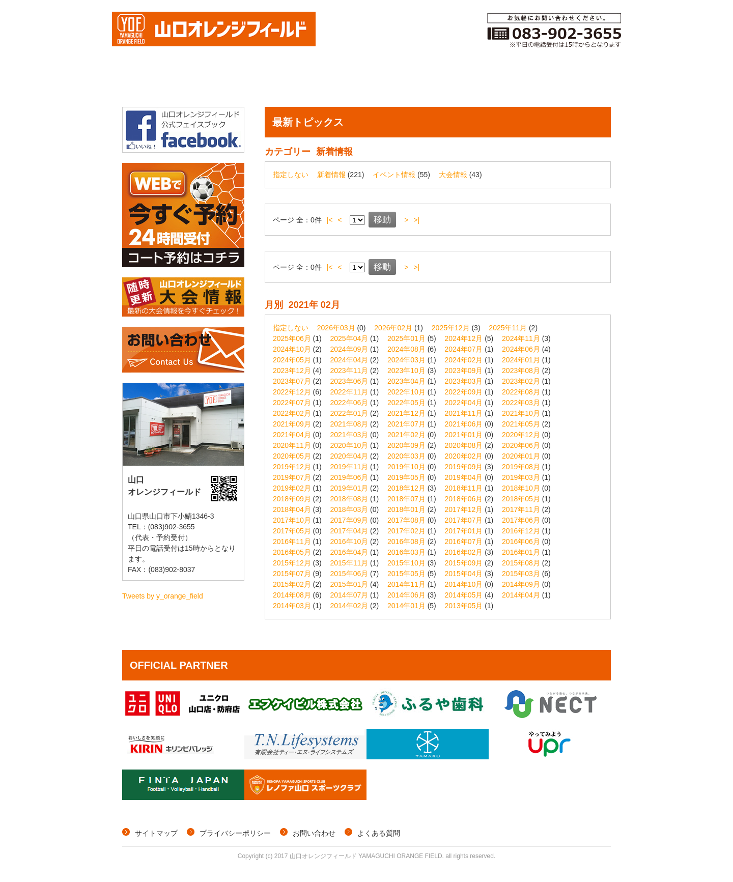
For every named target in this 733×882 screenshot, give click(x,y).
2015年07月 (292, 574)
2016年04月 (349, 552)
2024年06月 (521, 349)
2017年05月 (292, 531)
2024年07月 (464, 349)
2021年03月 (349, 435)
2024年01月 (521, 360)
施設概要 (583, 83)
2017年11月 (521, 509)
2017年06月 (521, 520)
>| (416, 220)
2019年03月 (521, 477)
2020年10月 (349, 445)
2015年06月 (349, 574)
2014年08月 (292, 595)
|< (330, 220)
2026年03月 (336, 328)
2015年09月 (464, 563)
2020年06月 (521, 445)
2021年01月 (464, 435)
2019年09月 (464, 467)
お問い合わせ (314, 833)
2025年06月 (292, 338)
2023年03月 (464, 381)
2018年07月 (406, 499)
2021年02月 (406, 435)
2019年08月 (521, 467)
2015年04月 (464, 574)
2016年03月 (406, 552)
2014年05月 (464, 595)
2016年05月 (292, 552)
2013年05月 (464, 606)
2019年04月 (464, 477)
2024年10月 (292, 349)
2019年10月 (406, 467)
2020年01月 (521, 456)
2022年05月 (406, 403)
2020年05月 (292, 456)
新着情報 (331, 174)
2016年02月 (464, 552)
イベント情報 (314, 83)
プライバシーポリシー (235, 833)
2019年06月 (349, 477)
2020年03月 (406, 456)
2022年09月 (464, 392)
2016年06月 (521, 541)
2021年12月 (406, 413)
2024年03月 (406, 360)
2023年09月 (464, 370)
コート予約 (383, 83)
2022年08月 (521, 392)
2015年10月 (406, 563)
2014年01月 (406, 606)
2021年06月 (464, 424)
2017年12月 (464, 509)
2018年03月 (349, 509)
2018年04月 (292, 509)
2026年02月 (393, 328)
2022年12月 (292, 392)
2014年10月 (464, 584)
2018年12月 (406, 488)
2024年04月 (349, 360)
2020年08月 (464, 445)
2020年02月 (464, 456)
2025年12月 (451, 328)
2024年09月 (349, 349)
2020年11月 (292, 445)
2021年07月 (406, 424)
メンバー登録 (452, 83)
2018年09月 (292, 499)
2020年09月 (406, 445)
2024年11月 (521, 338)
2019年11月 (349, 467)
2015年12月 (292, 563)
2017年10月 (292, 520)
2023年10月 (406, 370)
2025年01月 (406, 338)
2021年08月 (349, 424)
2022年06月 (349, 403)
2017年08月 (406, 520)
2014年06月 (406, 595)
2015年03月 (521, 574)
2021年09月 (292, 424)
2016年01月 (521, 552)
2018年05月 (521, 499)
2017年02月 (406, 531)
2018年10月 (521, 488)
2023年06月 (349, 381)
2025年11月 (508, 328)
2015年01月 (349, 584)
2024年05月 (292, 360)
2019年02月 (292, 488)
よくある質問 (378, 833)
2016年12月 (521, 531)
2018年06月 (464, 499)
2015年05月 (406, 574)
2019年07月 (292, 477)
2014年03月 (292, 606)
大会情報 (202, 83)
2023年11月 (349, 370)
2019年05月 (406, 477)
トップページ (148, 83)
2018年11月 (464, 488)
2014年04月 (521, 595)
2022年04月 (464, 403)
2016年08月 (406, 541)
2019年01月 (349, 488)
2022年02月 (292, 413)
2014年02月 (349, 606)
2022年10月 (406, 392)
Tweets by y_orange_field (162, 596)
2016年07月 (464, 541)
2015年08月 (521, 563)
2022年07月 (292, 403)
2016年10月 (349, 541)
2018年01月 (406, 509)
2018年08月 (349, 499)
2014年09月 (521, 584)
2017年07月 (464, 520)
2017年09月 (349, 520)
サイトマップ (156, 833)
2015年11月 (349, 563)
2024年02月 (464, 360)
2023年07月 (292, 381)
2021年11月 (464, 413)
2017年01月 (464, 531)
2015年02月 (292, 584)
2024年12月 (464, 338)
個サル (255, 83)
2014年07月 (349, 595)
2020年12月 (521, 435)
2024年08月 (406, 349)
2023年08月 (521, 370)
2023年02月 (521, 381)
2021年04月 (292, 435)
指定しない (290, 174)
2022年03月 (521, 403)
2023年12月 (292, 370)
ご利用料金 (521, 83)
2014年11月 (406, 584)
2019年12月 (292, 467)
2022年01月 (349, 413)
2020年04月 (349, 456)
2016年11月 (292, 541)
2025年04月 (349, 338)
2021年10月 (521, 413)
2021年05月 (521, 424)
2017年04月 (349, 531)
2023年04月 (406, 381)
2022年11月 (349, 392)
